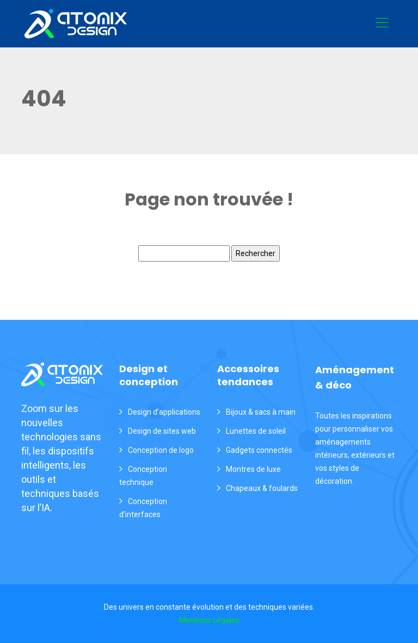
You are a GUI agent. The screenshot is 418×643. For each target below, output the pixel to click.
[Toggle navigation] (381, 24)
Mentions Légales (209, 620)
